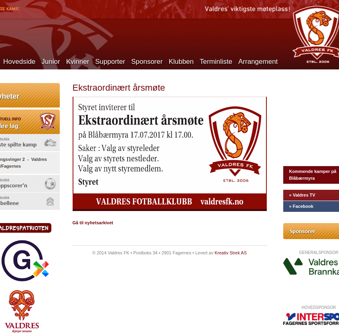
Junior (50, 61)
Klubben (180, 61)
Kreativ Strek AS (231, 252)
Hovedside (19, 61)
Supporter (110, 61)
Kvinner (77, 61)
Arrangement (258, 61)
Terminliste (216, 61)
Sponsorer (146, 61)
